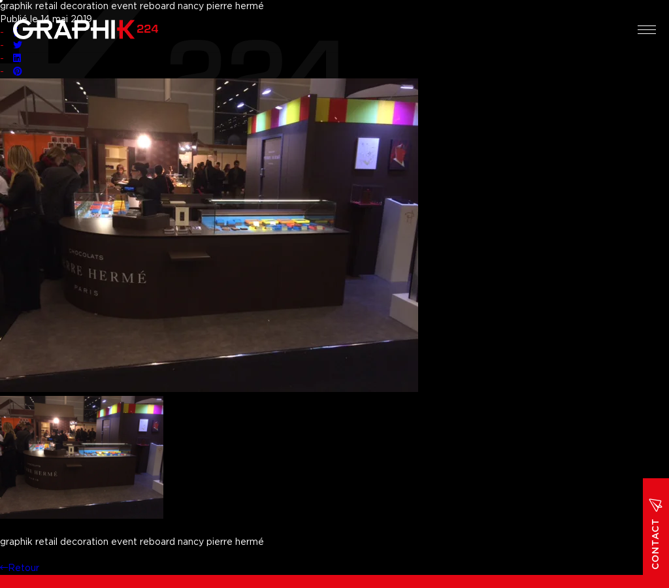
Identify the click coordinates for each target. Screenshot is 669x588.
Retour (19, 568)
